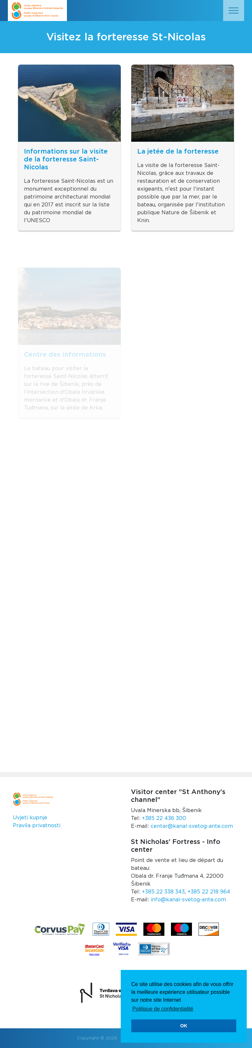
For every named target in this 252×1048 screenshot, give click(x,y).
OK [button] (183, 1025)
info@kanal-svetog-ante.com (188, 899)
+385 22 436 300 (164, 818)
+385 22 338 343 (163, 891)
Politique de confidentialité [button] (162, 1009)
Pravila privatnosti (36, 825)
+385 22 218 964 (208, 891)
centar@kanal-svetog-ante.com (192, 826)
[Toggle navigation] (233, 10)
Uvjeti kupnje (30, 817)
